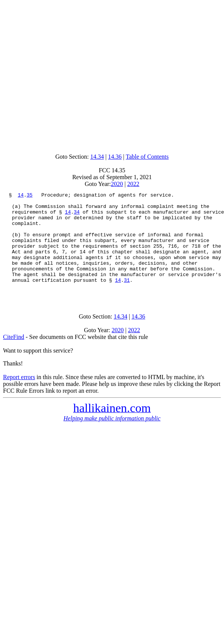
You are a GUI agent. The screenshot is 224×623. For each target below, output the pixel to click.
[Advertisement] (110, 75)
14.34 (97, 156)
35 (29, 195)
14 (21, 195)
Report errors (19, 397)
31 (127, 298)
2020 (117, 184)
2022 (133, 184)
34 (77, 216)
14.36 (115, 156)
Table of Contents (147, 156)
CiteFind (13, 357)
